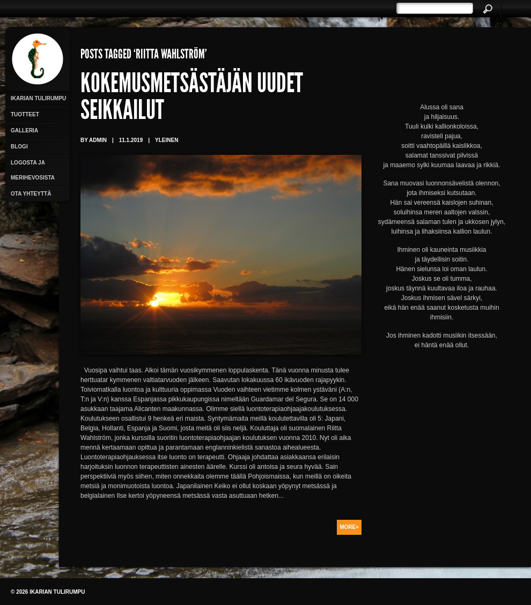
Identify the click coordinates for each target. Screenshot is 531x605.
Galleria (24, 130)
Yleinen (166, 140)
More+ (349, 527)
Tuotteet (25, 114)
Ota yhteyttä (31, 194)
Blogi (19, 147)
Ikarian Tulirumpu (38, 98)
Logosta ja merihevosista (33, 170)
